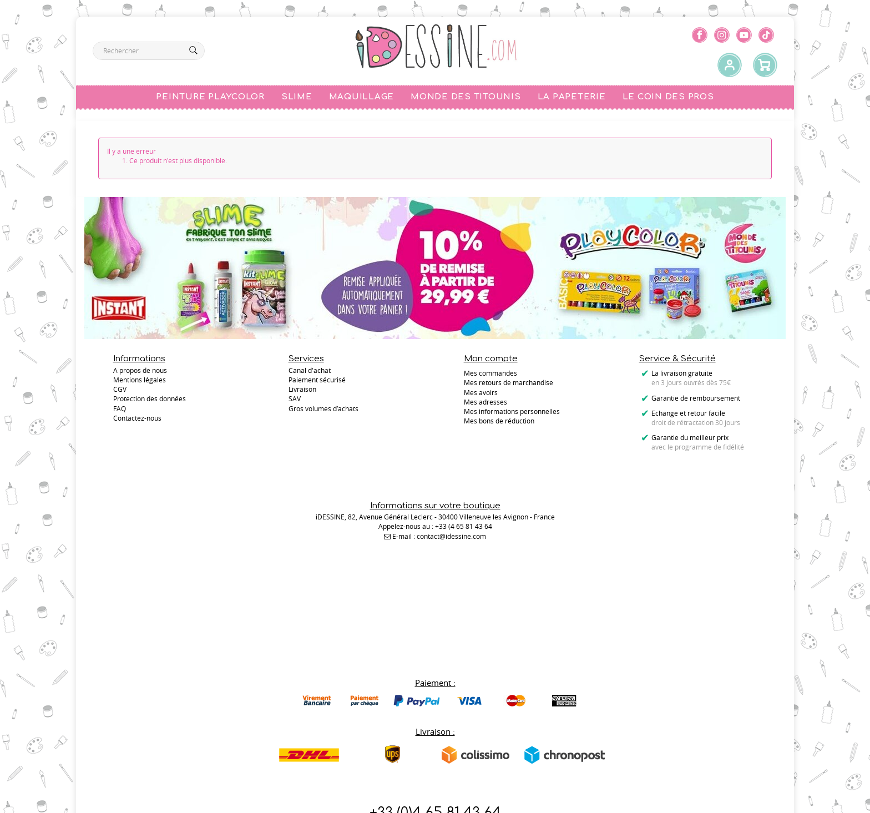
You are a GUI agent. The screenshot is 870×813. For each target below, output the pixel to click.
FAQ (119, 411)
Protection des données (149, 401)
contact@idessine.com (451, 521)
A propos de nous (140, 372)
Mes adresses (485, 401)
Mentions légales (139, 382)
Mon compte (491, 358)
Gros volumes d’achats (323, 411)
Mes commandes (490, 372)
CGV (120, 392)
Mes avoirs (481, 392)
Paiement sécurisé (317, 382)
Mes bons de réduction (499, 420)
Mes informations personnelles (512, 411)
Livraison (302, 392)
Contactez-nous (435, 745)
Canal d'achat (310, 372)
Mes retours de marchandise (508, 382)
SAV (295, 401)
